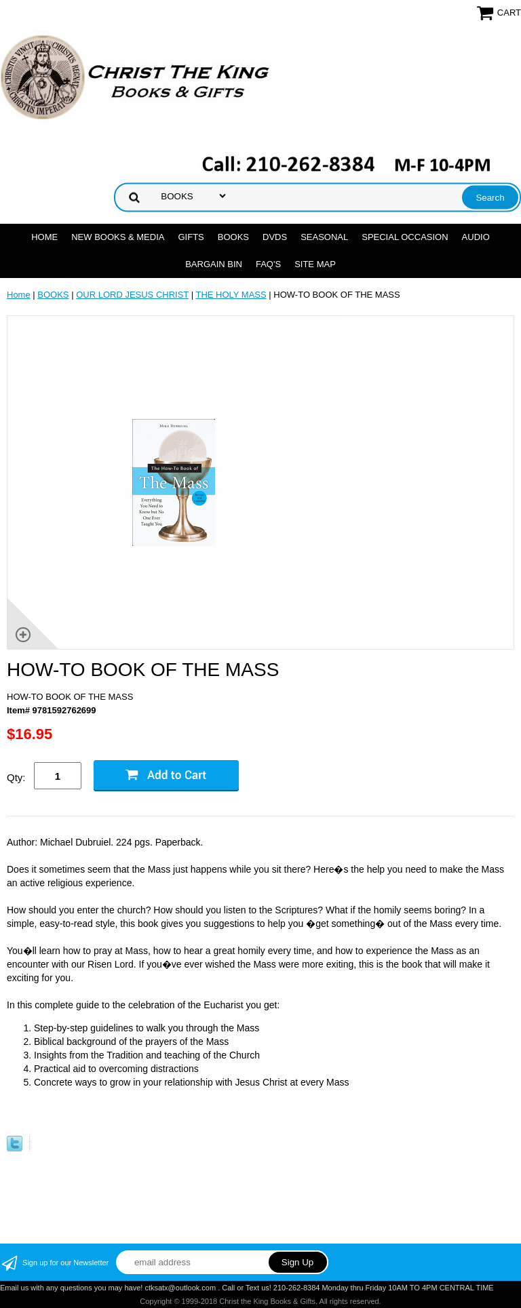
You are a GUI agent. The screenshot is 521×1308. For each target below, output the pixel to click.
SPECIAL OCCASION (405, 237)
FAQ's (268, 264)
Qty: (16, 777)
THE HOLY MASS (230, 295)
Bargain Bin (213, 264)
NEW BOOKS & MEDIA (117, 237)
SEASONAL (324, 237)
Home (44, 237)
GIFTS (191, 237)
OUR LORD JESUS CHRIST (132, 295)
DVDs (275, 237)
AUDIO (476, 237)
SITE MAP (315, 264)
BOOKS (233, 237)
